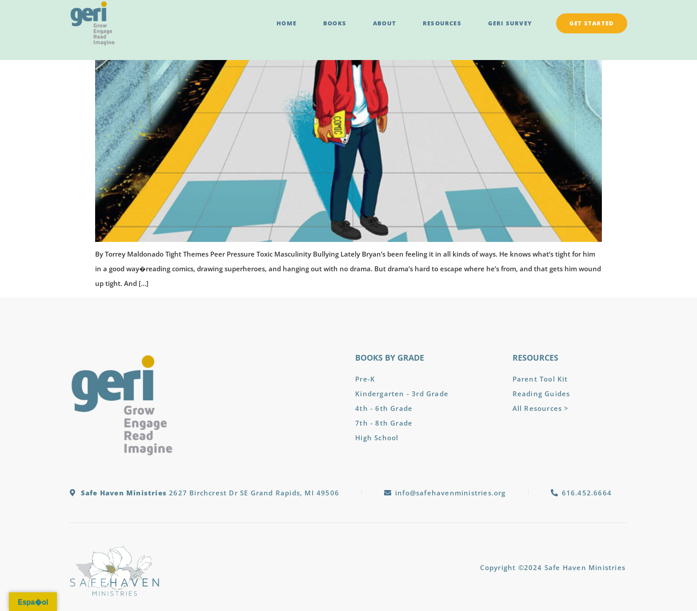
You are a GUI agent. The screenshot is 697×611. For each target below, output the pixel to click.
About (384, 23)
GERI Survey (510, 23)
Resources (442, 23)
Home (286, 23)
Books (334, 23)
